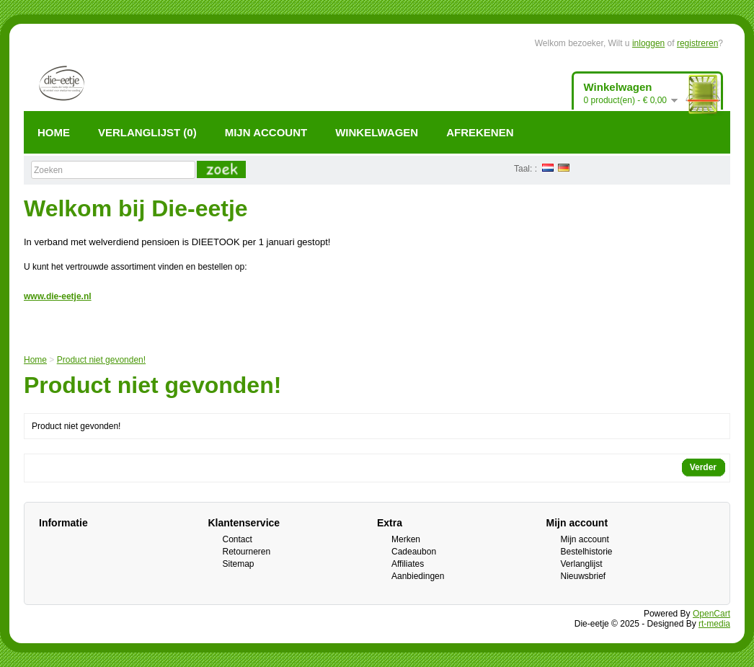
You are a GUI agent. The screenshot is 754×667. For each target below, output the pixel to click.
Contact (237, 539)
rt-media (714, 624)
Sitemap (238, 564)
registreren (697, 43)
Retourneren (247, 552)
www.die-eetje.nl (58, 296)
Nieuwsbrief (583, 576)
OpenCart (711, 614)
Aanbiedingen (417, 576)
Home (35, 360)
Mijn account (585, 539)
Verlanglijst (582, 564)
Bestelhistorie (587, 552)
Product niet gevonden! (101, 360)
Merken (405, 539)
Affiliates (407, 564)
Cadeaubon (413, 552)
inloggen (648, 43)
